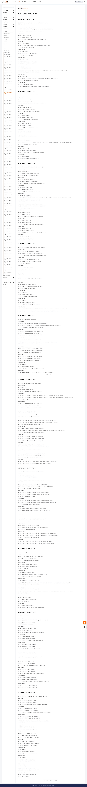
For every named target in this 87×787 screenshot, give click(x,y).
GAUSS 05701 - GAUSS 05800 (7, 215)
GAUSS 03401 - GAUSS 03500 (7, 151)
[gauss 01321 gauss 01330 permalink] (17, 163)
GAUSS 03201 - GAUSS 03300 (7, 145)
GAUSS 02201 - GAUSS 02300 (7, 118)
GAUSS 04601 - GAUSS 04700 (7, 184)
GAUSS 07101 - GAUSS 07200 (7, 254)
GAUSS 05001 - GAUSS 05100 (7, 195)
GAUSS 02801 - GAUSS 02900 (7, 134)
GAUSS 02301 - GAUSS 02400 (7, 120)
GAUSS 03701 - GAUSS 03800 (7, 159)
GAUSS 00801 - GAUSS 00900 (7, 79)
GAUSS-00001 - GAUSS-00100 (8, 57)
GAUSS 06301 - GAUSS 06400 (7, 231)
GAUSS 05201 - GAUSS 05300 (7, 201)
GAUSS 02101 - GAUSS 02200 (7, 115)
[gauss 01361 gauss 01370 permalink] (17, 468)
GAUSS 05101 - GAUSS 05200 (7, 198)
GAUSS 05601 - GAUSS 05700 (7, 212)
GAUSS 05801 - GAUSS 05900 (7, 217)
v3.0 (27, 8)
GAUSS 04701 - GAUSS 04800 (7, 187)
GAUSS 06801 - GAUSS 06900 (7, 245)
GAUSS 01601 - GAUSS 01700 (7, 101)
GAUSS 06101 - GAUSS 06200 (7, 226)
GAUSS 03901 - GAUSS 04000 (7, 165)
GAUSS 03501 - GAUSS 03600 (7, 154)
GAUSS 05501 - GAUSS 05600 (7, 209)
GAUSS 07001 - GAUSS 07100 (7, 251)
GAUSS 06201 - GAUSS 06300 (7, 229)
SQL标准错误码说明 (7, 52)
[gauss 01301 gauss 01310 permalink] (17, 19)
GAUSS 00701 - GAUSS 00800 (7, 76)
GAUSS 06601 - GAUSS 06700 (7, 240)
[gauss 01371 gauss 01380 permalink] (17, 548)
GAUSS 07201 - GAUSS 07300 (7, 256)
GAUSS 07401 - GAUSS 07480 (7, 262)
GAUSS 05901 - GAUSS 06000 (7, 220)
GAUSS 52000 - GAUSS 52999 (7, 270)
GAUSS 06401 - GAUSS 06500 (7, 234)
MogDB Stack (24, 1)
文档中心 (14, 1)
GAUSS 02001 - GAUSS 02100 (7, 112)
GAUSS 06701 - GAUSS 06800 (7, 242)
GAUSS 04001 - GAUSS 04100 (7, 168)
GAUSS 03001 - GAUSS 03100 (7, 140)
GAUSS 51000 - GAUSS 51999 (7, 267)
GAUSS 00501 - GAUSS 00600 (7, 71)
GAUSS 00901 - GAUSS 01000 (7, 82)
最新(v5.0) (24, 8)
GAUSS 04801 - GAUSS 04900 (7, 190)
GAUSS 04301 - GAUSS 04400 (7, 176)
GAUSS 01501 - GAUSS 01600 (7, 98)
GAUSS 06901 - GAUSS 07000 (7, 248)
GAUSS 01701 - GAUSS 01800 (7, 104)
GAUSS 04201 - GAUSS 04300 (7, 173)
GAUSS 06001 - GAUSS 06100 (7, 223)
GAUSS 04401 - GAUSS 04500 (7, 179)
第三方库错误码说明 (7, 54)
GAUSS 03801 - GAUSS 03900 (7, 162)
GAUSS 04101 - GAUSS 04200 (7, 170)
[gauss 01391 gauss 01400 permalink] (17, 692)
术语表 (4, 284)
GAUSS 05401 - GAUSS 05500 (7, 206)
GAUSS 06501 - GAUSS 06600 (7, 237)
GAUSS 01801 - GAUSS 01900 (7, 107)
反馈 (85, 623)
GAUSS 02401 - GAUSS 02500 (7, 123)
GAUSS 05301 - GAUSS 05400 (7, 204)
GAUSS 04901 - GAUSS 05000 (7, 193)
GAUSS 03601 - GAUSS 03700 (7, 156)
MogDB (19, 1)
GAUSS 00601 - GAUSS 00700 (7, 73)
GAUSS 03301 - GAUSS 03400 (7, 148)
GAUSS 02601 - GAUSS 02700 (7, 129)
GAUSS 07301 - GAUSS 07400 (7, 259)
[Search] (79, 2)
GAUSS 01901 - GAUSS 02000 (7, 109)
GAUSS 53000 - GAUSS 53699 (7, 273)
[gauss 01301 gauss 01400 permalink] (17, 13)
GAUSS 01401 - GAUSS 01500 (7, 95)
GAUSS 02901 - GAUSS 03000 (7, 137)
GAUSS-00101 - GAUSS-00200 (8, 59)
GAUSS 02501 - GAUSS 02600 (7, 126)
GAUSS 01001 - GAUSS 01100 (7, 84)
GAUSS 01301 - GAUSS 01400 (7, 93)
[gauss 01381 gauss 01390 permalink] (17, 612)
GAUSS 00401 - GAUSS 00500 (7, 68)
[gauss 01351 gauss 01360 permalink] (17, 379)
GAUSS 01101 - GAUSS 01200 (7, 87)
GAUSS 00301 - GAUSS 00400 (7, 65)
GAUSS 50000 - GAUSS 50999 (7, 265)
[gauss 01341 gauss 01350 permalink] (17, 315)
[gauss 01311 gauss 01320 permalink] (17, 91)
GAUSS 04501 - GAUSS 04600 (7, 181)
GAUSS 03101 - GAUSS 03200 (7, 143)
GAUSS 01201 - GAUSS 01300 (7, 90)
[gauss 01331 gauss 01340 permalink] (17, 243)
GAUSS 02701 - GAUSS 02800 (7, 132)
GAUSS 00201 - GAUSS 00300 (7, 62)
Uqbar (30, 1)
